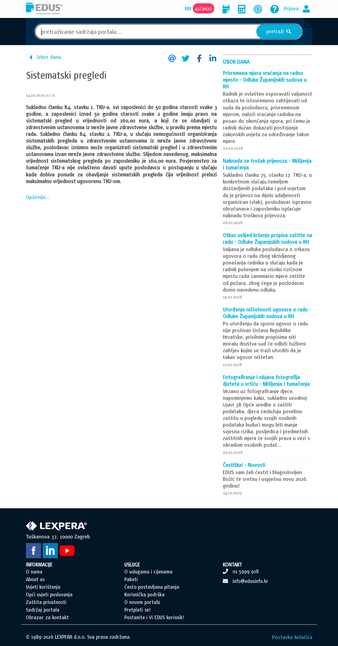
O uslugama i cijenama (148, 572)
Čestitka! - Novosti (244, 465)
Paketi (131, 579)
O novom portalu (142, 602)
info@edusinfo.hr (250, 581)
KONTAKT (232, 565)
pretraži (279, 31)
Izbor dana (49, 57)
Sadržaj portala (42, 610)
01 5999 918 (246, 571)
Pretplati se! (137, 610)
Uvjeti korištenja (43, 587)
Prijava (291, 8)
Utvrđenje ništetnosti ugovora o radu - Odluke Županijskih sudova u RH (267, 312)
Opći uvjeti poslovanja (49, 594)
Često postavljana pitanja (151, 587)
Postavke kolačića (292, 637)
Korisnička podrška (144, 594)
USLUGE (132, 565)
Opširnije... (38, 197)
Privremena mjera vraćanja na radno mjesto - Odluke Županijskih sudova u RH (265, 80)
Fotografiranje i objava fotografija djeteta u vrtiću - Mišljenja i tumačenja (266, 380)
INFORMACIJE (39, 565)
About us (35, 579)
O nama (34, 572)
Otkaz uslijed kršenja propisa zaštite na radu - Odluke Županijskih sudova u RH (267, 238)
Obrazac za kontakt (47, 617)
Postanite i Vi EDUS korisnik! (154, 617)
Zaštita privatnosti (46, 602)
